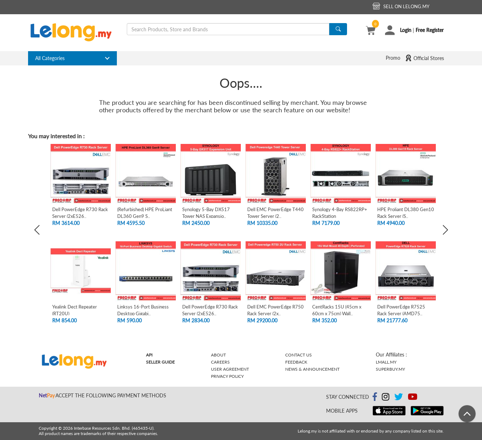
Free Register (430, 30)
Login (405, 30)
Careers (220, 362)
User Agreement (230, 369)
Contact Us (298, 355)
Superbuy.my (390, 369)
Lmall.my (386, 362)
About (218, 355)
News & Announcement (312, 369)
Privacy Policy (227, 376)
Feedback (296, 362)
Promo (393, 58)
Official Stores (424, 58)
